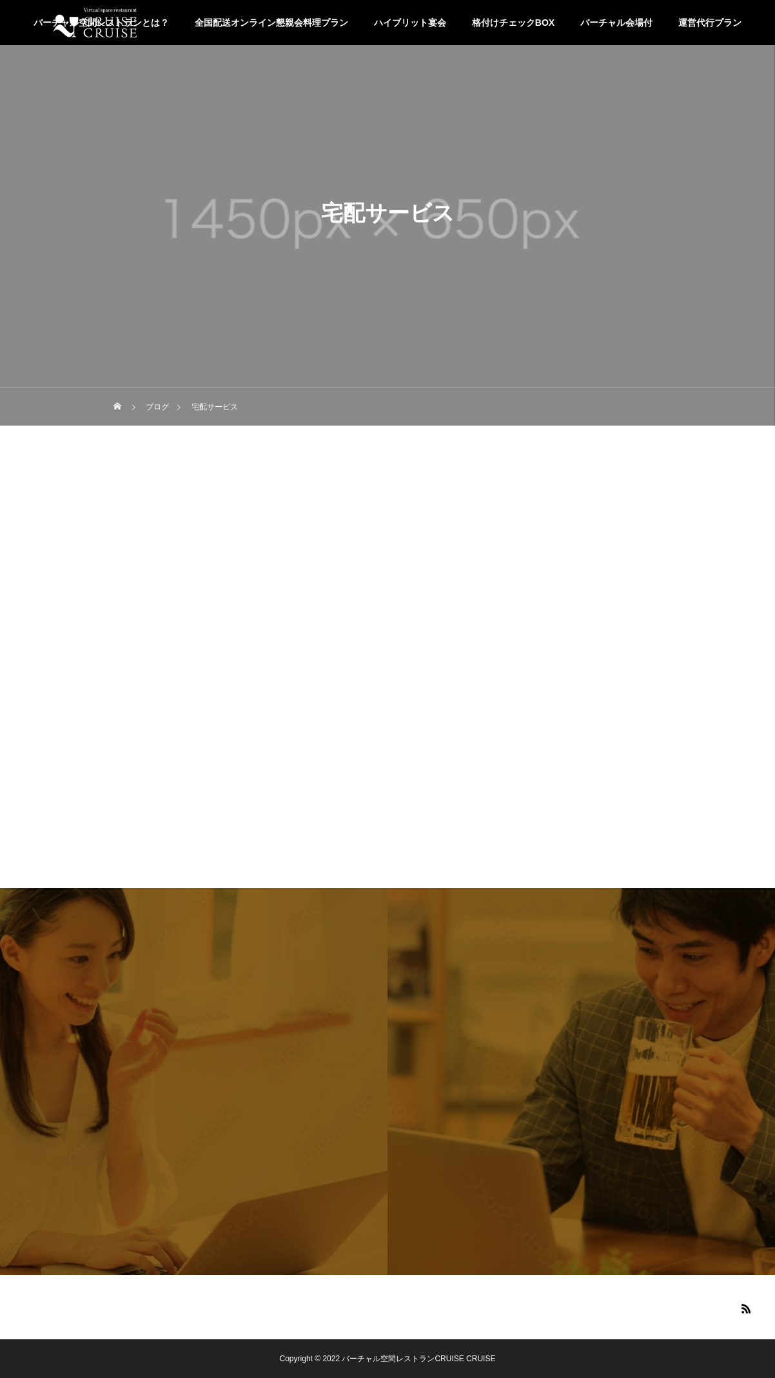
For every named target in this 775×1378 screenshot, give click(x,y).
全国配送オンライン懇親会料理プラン (271, 22)
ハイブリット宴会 (410, 22)
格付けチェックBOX (513, 22)
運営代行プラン (709, 22)
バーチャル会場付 (616, 22)
